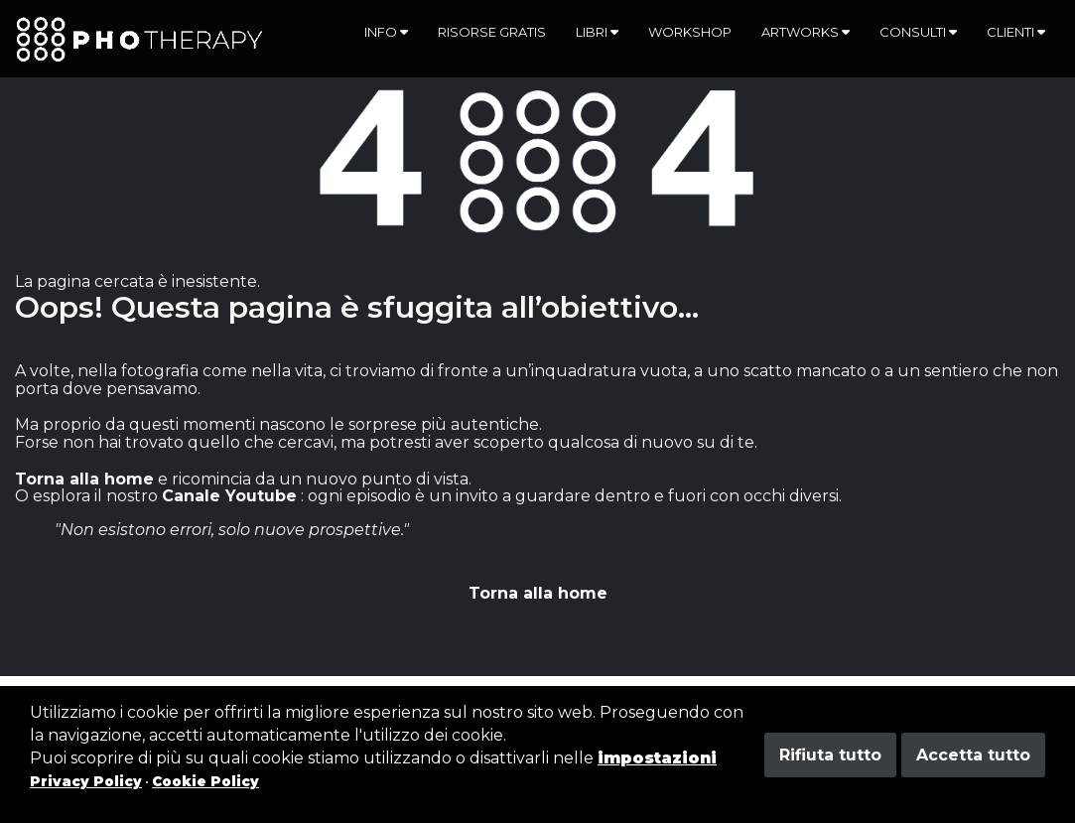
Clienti (1016, 32)
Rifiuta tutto (830, 755)
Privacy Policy (86, 781)
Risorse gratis (492, 32)
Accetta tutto (973, 755)
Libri (597, 32)
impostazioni (657, 758)
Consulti (918, 32)
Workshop (690, 32)
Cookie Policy (205, 781)
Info (386, 32)
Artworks (805, 32)
